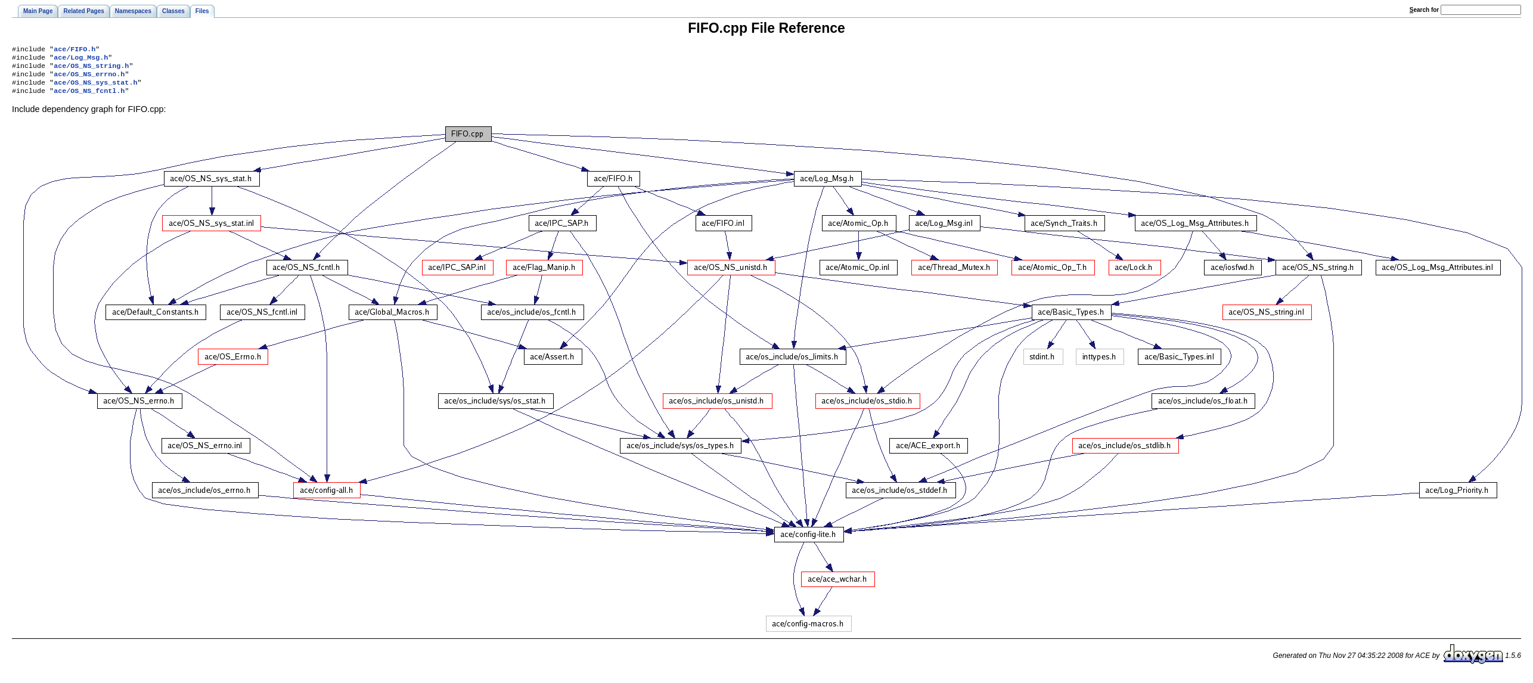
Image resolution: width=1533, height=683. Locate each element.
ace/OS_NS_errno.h (89, 78)
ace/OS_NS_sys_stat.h (95, 88)
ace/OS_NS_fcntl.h (89, 98)
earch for (1424, 10)
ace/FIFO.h (74, 50)
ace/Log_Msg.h (81, 59)
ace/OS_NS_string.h (91, 69)
